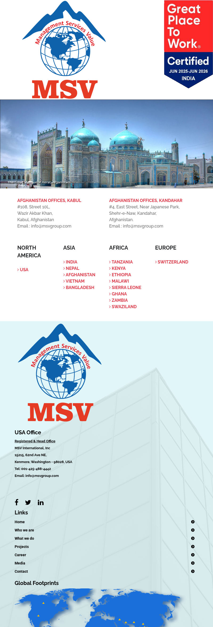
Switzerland (172, 262)
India (70, 262)
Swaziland (123, 306)
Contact (21, 571)
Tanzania (121, 262)
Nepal (71, 268)
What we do (24, 538)
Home (20, 522)
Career (20, 555)
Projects (22, 546)
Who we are (24, 530)
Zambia (118, 300)
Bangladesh (79, 287)
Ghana (118, 293)
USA (22, 269)
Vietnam (74, 281)
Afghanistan (79, 274)
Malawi (119, 281)
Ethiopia (120, 274)
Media (20, 563)
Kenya (117, 268)
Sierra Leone (125, 287)
